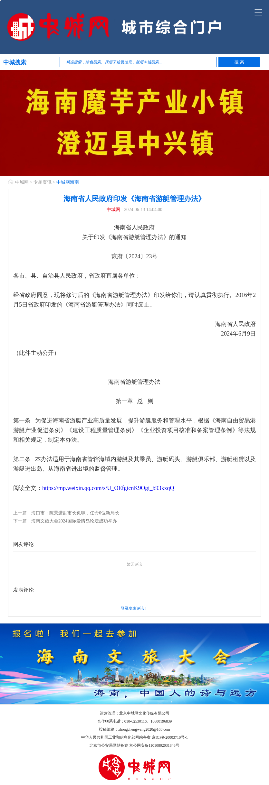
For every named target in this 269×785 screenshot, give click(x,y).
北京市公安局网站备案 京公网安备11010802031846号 (134, 745)
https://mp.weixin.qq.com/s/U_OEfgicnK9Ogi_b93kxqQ (108, 488)
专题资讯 (43, 182)
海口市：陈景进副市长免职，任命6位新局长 (75, 513)
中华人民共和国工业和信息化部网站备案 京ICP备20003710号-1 (134, 737)
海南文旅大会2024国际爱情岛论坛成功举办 (74, 521)
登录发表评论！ (134, 608)
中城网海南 (67, 182)
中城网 (22, 182)
